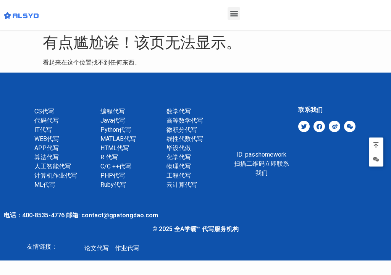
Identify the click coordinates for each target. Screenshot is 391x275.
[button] (234, 13)
